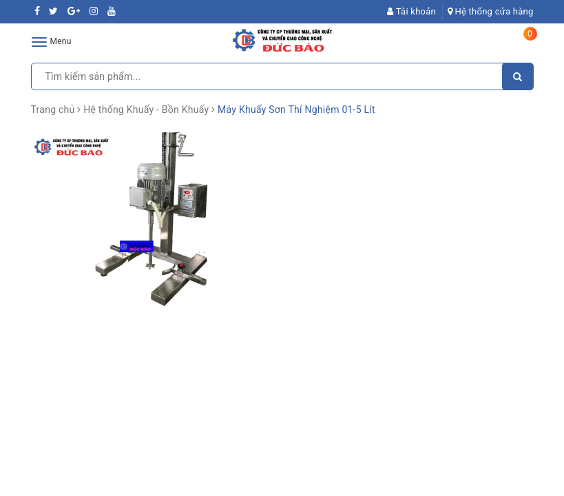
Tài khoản (411, 11)
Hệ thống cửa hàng (491, 11)
